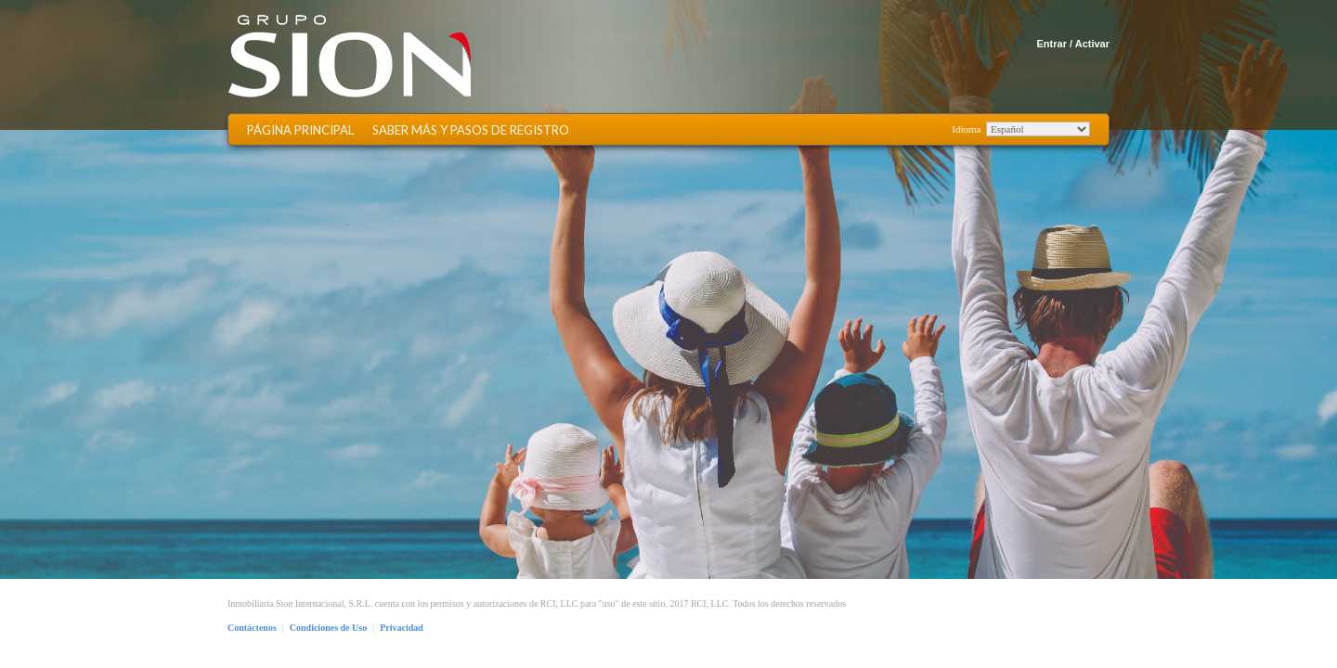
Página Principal (300, 130)
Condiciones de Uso (328, 628)
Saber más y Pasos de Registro (470, 130)
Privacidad (401, 628)
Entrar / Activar (1073, 43)
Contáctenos (252, 628)
